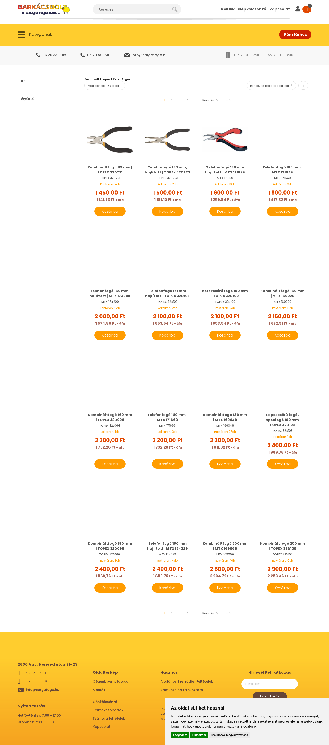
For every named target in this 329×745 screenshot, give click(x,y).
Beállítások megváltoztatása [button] (229, 735)
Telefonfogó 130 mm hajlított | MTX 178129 (225, 170)
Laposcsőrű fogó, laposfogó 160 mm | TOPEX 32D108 (282, 419)
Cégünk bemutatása (110, 681)
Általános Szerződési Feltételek (186, 681)
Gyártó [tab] (28, 98)
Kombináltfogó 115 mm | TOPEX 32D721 (110, 170)
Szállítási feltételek (109, 718)
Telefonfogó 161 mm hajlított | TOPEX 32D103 (167, 293)
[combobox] (132, 9)
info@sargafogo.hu (150, 55)
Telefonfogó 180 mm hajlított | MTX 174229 (167, 546)
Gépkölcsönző (105, 701)
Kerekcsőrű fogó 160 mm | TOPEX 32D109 (225, 293)
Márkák (99, 689)
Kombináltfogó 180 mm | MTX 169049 (225, 417)
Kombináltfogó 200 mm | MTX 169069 (225, 546)
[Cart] (306, 9)
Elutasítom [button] (199, 735)
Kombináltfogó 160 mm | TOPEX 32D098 (110, 417)
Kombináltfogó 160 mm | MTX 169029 (283, 293)
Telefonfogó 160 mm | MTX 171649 (282, 170)
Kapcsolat (101, 726)
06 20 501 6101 (99, 55)
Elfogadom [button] (180, 735)
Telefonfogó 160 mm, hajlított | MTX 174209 (110, 293)
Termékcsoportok (108, 710)
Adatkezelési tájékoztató (181, 689)
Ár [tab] (23, 80)
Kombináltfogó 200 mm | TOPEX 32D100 (282, 546)
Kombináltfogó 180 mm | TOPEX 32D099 (110, 546)
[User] (297, 9)
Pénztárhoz (295, 34)
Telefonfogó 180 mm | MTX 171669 (167, 417)
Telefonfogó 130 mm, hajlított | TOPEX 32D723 (167, 170)
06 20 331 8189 (55, 55)
